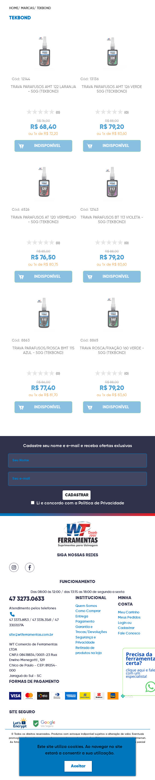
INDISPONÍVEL (38, 146)
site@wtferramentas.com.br (31, 635)
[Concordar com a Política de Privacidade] (32, 502)
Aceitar (78, 766)
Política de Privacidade (101, 503)
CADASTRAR (76, 495)
